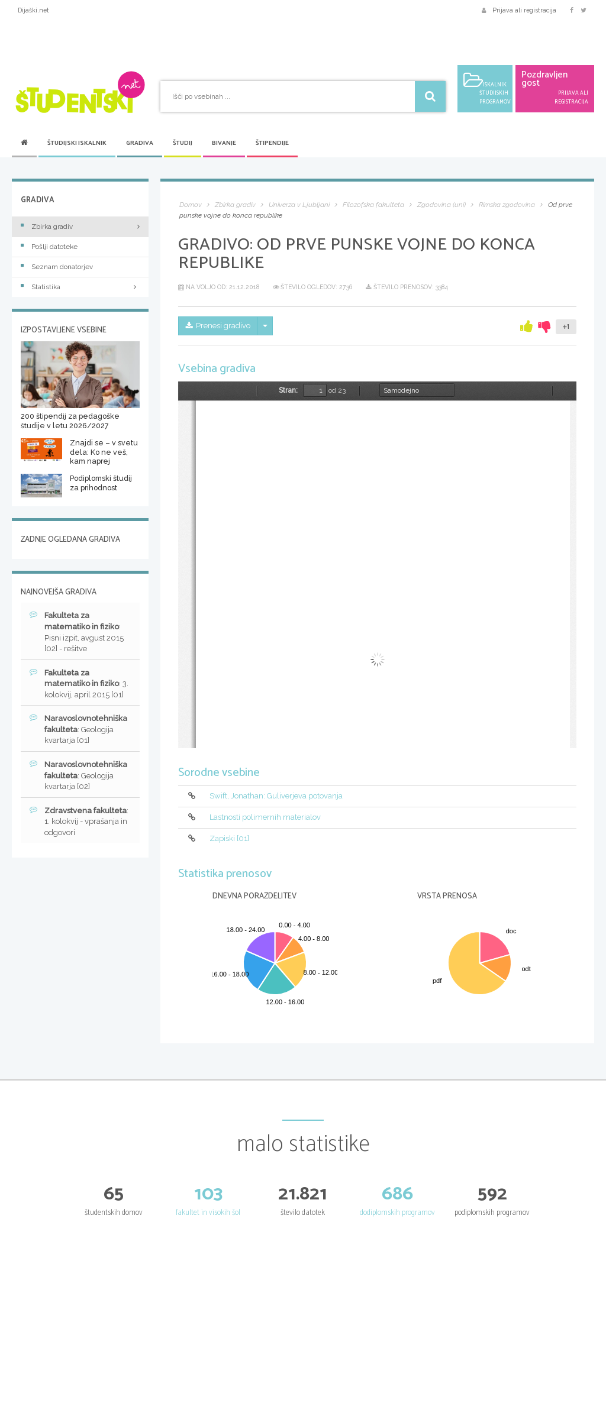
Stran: (288, 390)
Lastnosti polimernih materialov (265, 817)
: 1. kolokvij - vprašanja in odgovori (79, 821)
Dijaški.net (33, 10)
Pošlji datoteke (49, 246)
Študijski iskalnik (77, 143)
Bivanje (224, 143)
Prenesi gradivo (218, 325)
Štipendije (272, 143)
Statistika (80, 287)
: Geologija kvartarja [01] (78, 729)
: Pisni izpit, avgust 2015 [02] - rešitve (77, 631)
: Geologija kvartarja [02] (78, 775)
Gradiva (139, 143)
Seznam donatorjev (57, 267)
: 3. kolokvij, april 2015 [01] (79, 683)
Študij (182, 143)
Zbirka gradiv (47, 226)
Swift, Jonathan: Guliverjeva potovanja (276, 795)
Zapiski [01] (229, 838)
